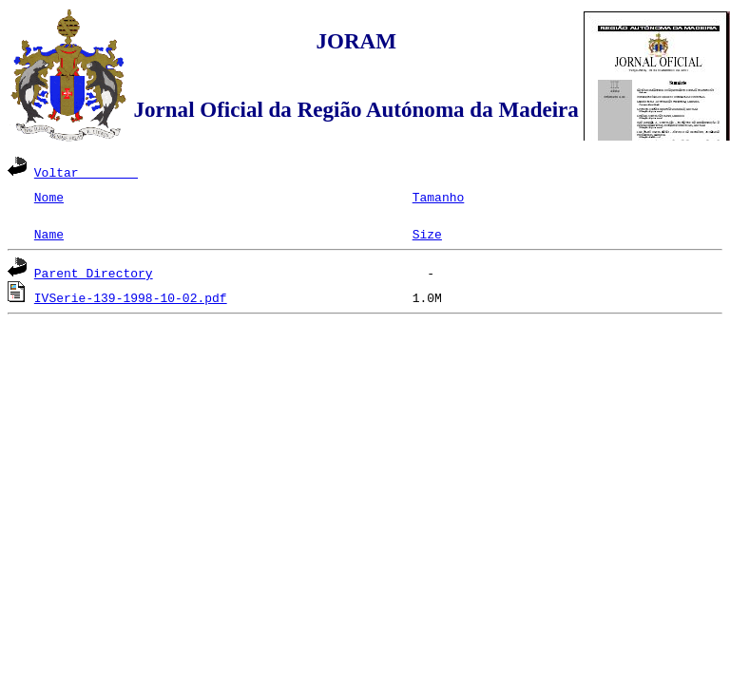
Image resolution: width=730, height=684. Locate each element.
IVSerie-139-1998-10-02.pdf (130, 297)
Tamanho (439, 196)
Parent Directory (93, 272)
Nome (49, 196)
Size (427, 233)
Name (49, 233)
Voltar (86, 171)
